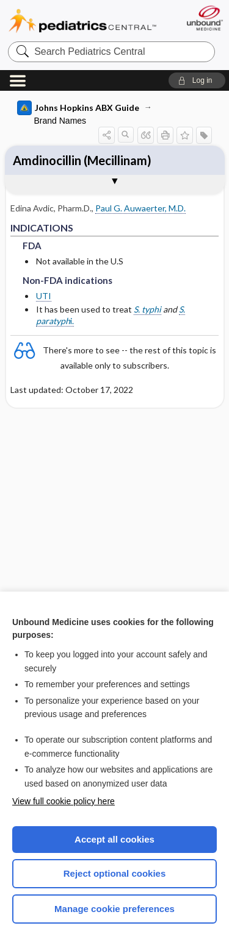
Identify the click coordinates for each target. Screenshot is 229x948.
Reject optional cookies (115, 873)
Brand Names (60, 121)
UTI (43, 296)
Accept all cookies (114, 839)
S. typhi (147, 309)
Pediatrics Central (82, 21)
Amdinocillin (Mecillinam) (82, 160)
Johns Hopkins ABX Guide (78, 108)
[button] (197, 80)
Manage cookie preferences (114, 909)
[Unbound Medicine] (204, 18)
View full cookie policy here (63, 801)
